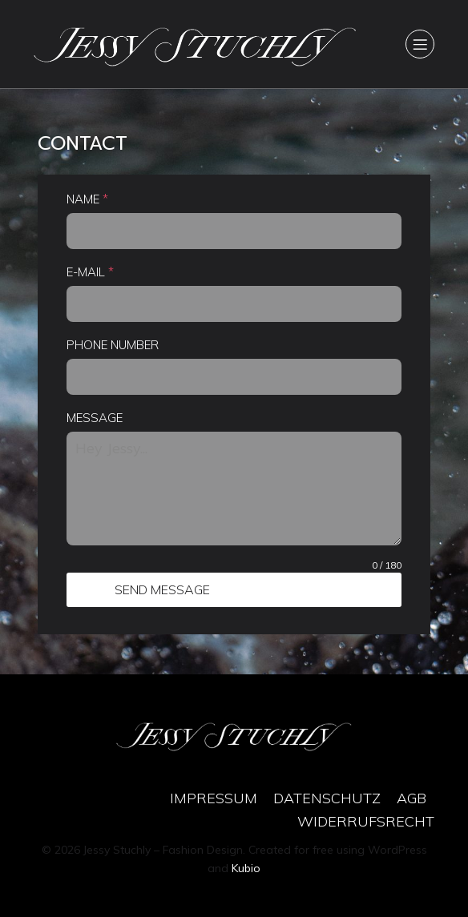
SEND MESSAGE (162, 589)
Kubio (246, 868)
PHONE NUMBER (113, 344)
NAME (87, 199)
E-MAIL (90, 272)
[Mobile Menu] (419, 44)
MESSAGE (95, 417)
